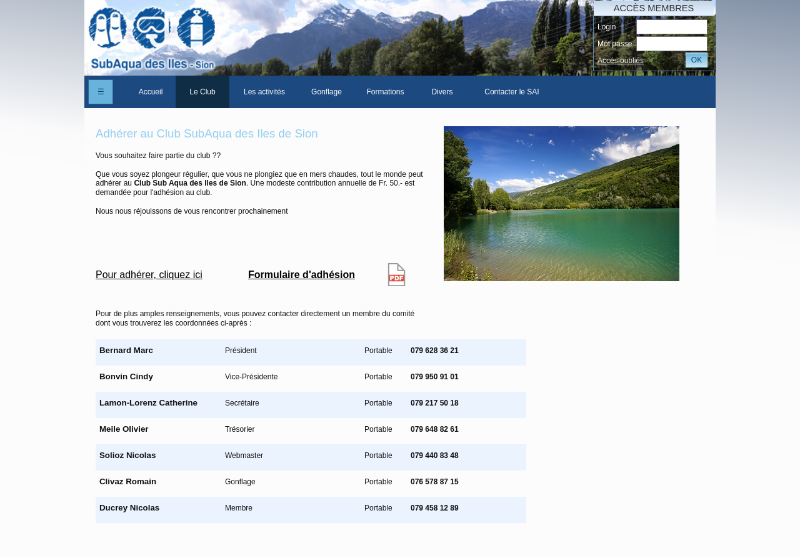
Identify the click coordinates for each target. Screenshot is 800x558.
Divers (441, 91)
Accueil (151, 91)
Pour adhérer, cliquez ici (149, 274)
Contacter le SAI (511, 91)
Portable (378, 350)
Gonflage (326, 91)
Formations (385, 91)
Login (607, 26)
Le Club (202, 91)
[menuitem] (151, 92)
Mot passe (615, 43)
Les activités (264, 91)
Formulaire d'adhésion (301, 274)
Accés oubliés (621, 60)
